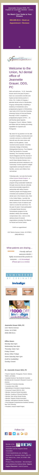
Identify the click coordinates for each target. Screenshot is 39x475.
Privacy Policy (10, 462)
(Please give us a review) (21, 262)
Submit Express (23, 466)
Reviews (25, 23)
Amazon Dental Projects (20, 178)
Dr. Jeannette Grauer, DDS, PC (21, 455)
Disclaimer (18, 462)
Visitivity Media (21, 464)
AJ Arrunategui (24, 259)
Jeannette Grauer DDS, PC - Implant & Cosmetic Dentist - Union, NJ (19, 10)
